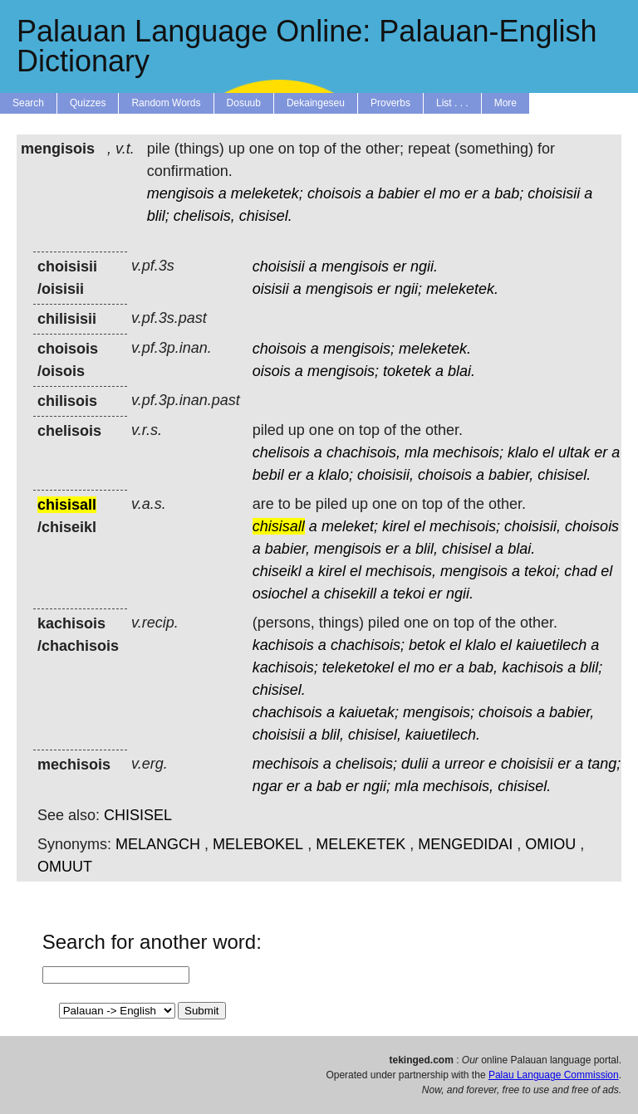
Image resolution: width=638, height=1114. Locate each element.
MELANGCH (157, 844)
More (505, 103)
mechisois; (468, 452)
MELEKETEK (360, 844)
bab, (483, 667)
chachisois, (363, 452)
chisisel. (265, 216)
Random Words (165, 103)
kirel (396, 526)
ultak (574, 452)
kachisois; (285, 667)
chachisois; (368, 645)
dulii (414, 763)
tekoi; (542, 571)
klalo (523, 452)
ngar (267, 786)
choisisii (554, 193)
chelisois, (204, 216)
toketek (407, 371)
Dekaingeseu (316, 103)
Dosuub (244, 103)
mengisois (180, 193)
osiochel (280, 593)
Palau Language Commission (553, 1075)
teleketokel (358, 667)
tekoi (409, 593)
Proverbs (390, 103)
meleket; (349, 526)
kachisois (283, 645)
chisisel (466, 548)
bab (329, 786)
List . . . (452, 103)
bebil (268, 475)
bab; (508, 193)
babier (399, 193)
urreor (464, 763)
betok (427, 645)
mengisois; (359, 348)
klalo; (335, 475)
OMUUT (64, 866)
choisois (334, 193)
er (471, 193)
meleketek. (462, 289)
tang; (604, 763)
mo (449, 193)
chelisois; (366, 763)
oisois (272, 371)
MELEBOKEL (258, 844)
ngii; (408, 289)
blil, (426, 548)
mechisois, (401, 571)
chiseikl (277, 571)
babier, (510, 475)
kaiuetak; (369, 712)
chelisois (281, 452)
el (429, 193)
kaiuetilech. (442, 734)
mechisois (286, 763)
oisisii (271, 289)
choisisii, (385, 475)
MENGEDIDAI (465, 844)
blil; (158, 216)
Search (28, 103)
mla (417, 452)
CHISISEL (138, 815)
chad (580, 571)
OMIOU (550, 844)
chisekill (350, 593)
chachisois (287, 712)
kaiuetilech (551, 645)
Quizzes (88, 103)
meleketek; (267, 193)
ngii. (424, 266)
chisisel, (374, 734)
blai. (461, 371)
